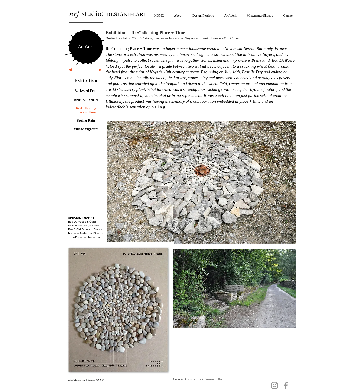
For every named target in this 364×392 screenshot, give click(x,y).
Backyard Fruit (86, 90)
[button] (201, 182)
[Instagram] (274, 385)
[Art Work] (85, 46)
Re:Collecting (86, 108)
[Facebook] (285, 385)
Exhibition (86, 80)
